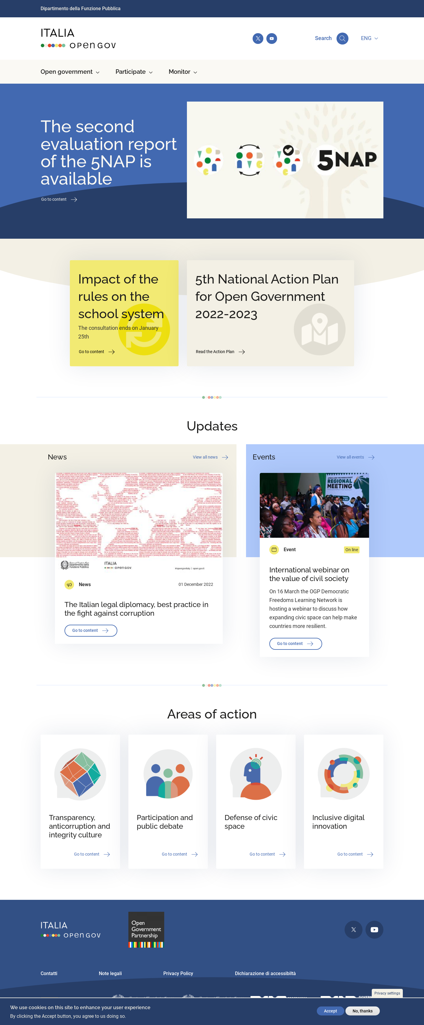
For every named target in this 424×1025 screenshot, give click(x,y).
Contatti (49, 973)
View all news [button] (211, 457)
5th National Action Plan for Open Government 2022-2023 (267, 296)
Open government (67, 71)
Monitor (179, 71)
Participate (131, 71)
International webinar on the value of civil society (309, 574)
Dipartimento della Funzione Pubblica (81, 8)
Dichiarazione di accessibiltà (265, 973)
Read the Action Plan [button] (221, 352)
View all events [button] (356, 457)
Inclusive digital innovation (338, 822)
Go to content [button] (59, 199)
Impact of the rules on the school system (121, 296)
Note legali (110, 973)
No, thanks (363, 1011)
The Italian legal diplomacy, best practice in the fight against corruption (136, 609)
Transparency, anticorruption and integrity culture (79, 826)
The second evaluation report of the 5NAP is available (109, 152)
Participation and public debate (165, 822)
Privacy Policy (178, 973)
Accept (330, 1011)
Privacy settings (387, 993)
